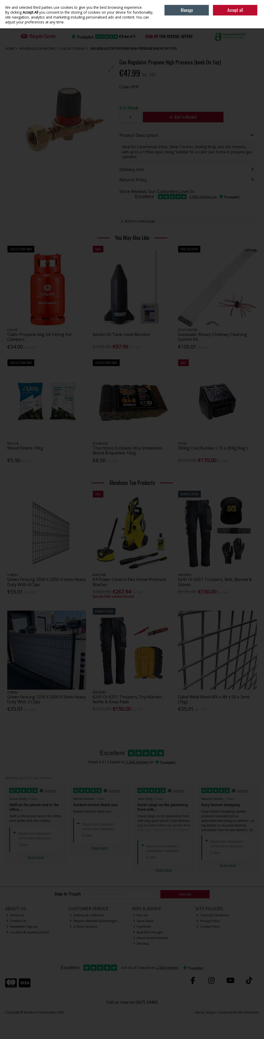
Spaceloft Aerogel (148, 932)
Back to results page (140, 221)
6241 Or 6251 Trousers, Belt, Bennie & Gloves (215, 582)
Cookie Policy (208, 926)
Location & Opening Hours (27, 932)
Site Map (141, 943)
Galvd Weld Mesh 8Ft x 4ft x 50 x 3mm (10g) (214, 699)
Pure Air (140, 915)
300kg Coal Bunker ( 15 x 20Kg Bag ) (213, 448)
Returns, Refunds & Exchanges (93, 921)
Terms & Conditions (212, 915)
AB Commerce (248, 1012)
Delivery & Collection (87, 915)
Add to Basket (183, 117)
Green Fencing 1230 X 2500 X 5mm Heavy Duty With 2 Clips (46, 699)
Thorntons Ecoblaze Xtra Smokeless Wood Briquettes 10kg (127, 450)
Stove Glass (143, 921)
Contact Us (16, 921)
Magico (211, 1012)
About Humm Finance (150, 938)
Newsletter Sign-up (21, 926)
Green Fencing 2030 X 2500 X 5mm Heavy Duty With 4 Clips (46, 582)
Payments (142, 926)
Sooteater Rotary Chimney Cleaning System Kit (212, 337)
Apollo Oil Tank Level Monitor (121, 334)
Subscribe (185, 894)
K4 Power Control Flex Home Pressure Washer (129, 582)
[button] (111, 69)
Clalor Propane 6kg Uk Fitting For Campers (39, 337)
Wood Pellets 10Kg (25, 448)
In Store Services (83, 926)
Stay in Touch (67, 894)
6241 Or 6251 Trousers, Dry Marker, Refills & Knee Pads (128, 699)
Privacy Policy (208, 921)
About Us (15, 915)
